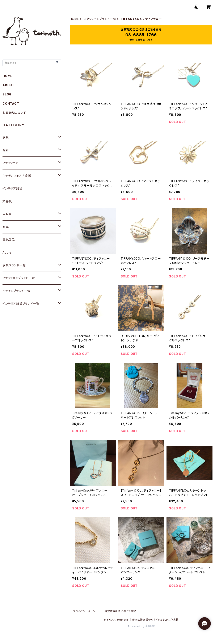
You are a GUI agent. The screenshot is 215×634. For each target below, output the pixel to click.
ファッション (10, 163)
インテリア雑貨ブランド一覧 (21, 303)
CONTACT (11, 103)
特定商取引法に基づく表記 (120, 611)
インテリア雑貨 (12, 188)
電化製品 (9, 239)
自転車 (7, 214)
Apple (7, 252)
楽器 (6, 227)
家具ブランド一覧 (14, 265)
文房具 (7, 201)
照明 (6, 150)
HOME (74, 19)
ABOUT (8, 85)
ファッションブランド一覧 (100, 19)
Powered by (141, 626)
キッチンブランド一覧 (16, 291)
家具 (6, 137)
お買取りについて (14, 113)
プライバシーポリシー (85, 611)
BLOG (7, 94)
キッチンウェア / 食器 (17, 175)
